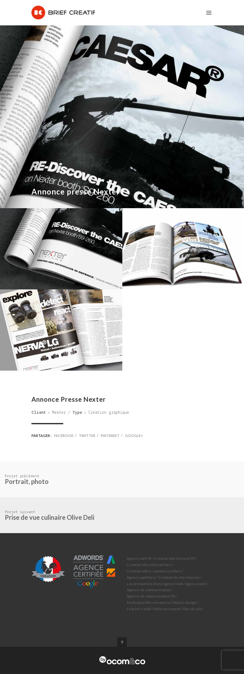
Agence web (196, 584)
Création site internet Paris (149, 565)
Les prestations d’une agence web (155, 584)
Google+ (134, 435)
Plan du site (192, 609)
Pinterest (110, 435)
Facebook (63, 435)
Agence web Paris (141, 577)
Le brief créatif (139, 609)
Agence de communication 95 (151, 596)
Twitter (87, 435)
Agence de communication (148, 590)
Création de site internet (179, 577)
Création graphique (108, 412)
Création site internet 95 (174, 558)
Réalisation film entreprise (148, 602)
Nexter (59, 412)
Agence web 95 (139, 558)
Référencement (167, 609)
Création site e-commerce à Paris (154, 571)
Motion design (184, 602)
